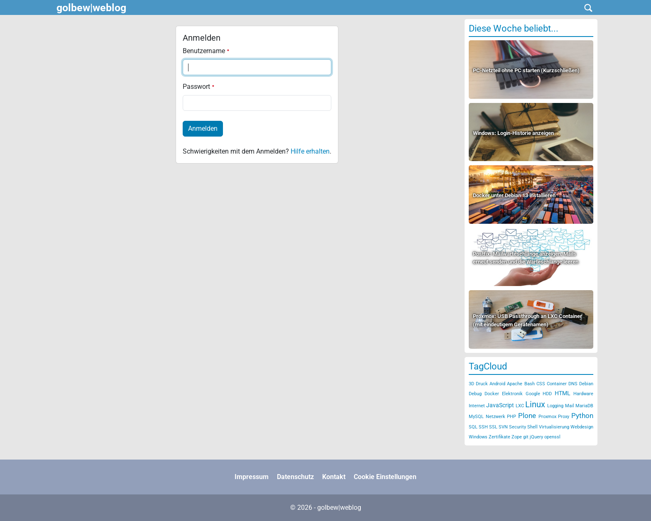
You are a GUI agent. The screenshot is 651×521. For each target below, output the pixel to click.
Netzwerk (495, 416)
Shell (532, 427)
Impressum (252, 477)
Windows (478, 437)
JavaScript (500, 405)
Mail (569, 405)
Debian (586, 383)
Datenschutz (295, 477)
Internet (477, 405)
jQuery (536, 437)
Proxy (563, 416)
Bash (529, 383)
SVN (503, 427)
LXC (520, 405)
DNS (573, 383)
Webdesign (581, 427)
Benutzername (206, 51)
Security (517, 427)
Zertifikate (499, 437)
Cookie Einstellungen (385, 477)
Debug (475, 393)
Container (557, 383)
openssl (552, 437)
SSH (483, 427)
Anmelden (203, 128)
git (526, 437)
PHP (511, 416)
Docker (492, 393)
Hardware (583, 393)
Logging (555, 405)
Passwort (199, 87)
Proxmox (547, 416)
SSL (493, 427)
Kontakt (333, 477)
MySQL (476, 416)
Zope (517, 437)
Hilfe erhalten (310, 151)
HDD (547, 393)
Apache (514, 383)
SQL (473, 427)
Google (533, 393)
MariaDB (584, 405)
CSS (540, 383)
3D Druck (478, 383)
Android (497, 383)
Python (582, 415)
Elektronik (512, 393)
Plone (527, 415)
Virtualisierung (554, 427)
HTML (562, 393)
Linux (535, 404)
